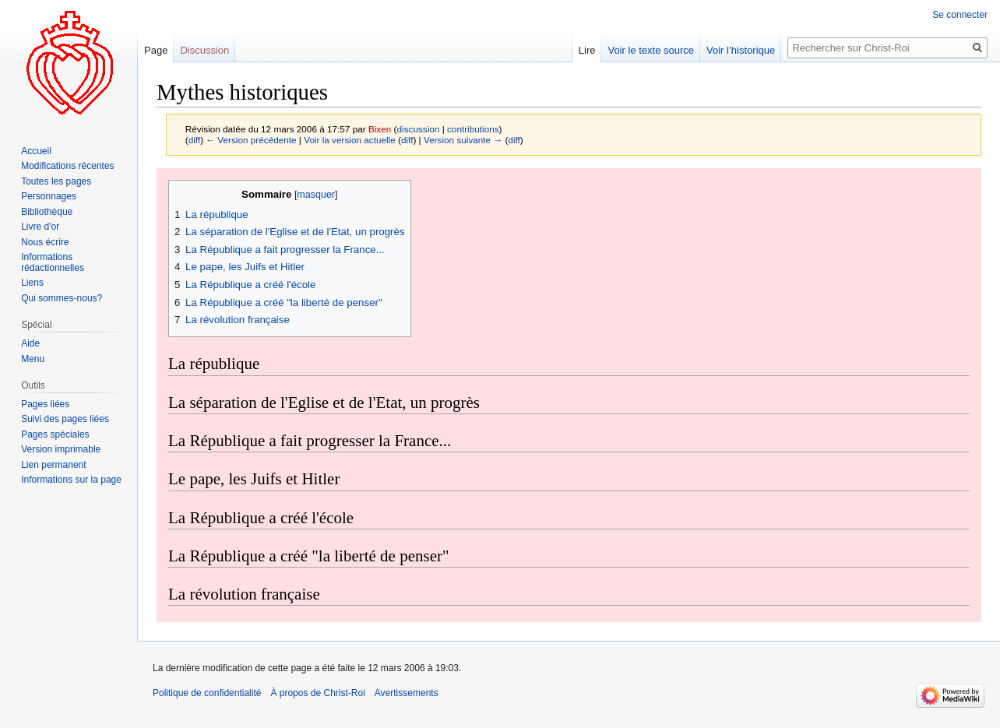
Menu (32, 358)
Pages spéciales (55, 434)
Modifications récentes (67, 165)
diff (194, 140)
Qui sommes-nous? (61, 298)
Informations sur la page (71, 479)
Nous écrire (45, 242)
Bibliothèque (46, 211)
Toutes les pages (56, 181)
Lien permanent (53, 464)
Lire (587, 50)
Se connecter (960, 14)
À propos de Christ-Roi (317, 693)
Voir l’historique (740, 50)
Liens (32, 282)
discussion (418, 129)
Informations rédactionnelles (52, 262)
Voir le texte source (650, 50)
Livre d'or (40, 226)
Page (155, 50)
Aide (30, 343)
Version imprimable (60, 449)
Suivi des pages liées (65, 418)
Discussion (204, 50)
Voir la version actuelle (350, 140)
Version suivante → (463, 140)
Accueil (36, 151)
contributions (473, 129)
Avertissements (406, 693)
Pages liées (45, 404)
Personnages (48, 196)
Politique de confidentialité (207, 693)
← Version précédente (251, 140)
